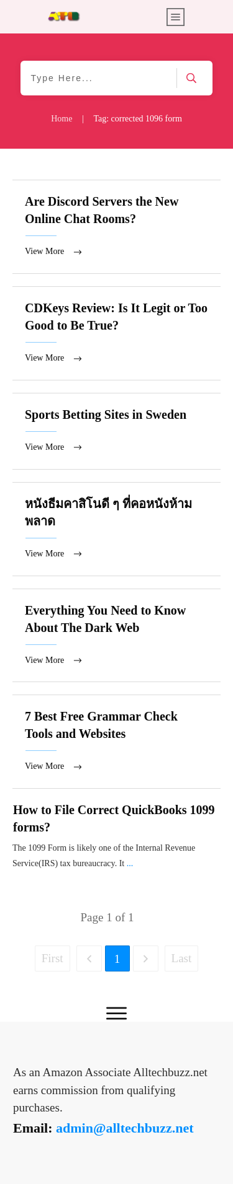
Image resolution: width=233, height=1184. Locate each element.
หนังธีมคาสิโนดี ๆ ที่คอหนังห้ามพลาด (116, 531)
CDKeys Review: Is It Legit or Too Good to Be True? (116, 334)
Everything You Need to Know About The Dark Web (116, 638)
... (130, 867)
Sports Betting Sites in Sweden (116, 433)
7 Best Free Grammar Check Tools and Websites (116, 745)
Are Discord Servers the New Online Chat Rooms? (116, 227)
